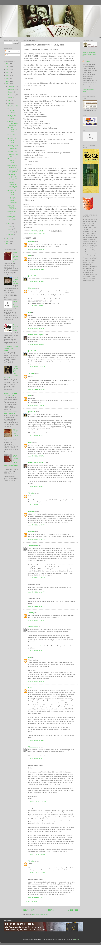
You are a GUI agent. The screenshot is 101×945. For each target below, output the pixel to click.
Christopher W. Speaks (36, 335)
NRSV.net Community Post (15, 304)
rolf (29, 255)
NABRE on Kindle (11, 135)
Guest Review (33, 234)
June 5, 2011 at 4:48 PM (36, 456)
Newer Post (28, 910)
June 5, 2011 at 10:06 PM (36, 525)
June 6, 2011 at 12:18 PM (36, 592)
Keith (30, 442)
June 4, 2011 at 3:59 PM (36, 328)
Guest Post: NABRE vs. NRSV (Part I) (10, 394)
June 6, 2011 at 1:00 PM (36, 620)
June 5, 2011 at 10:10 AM (36, 366)
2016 (8, 69)
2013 (8, 78)
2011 (8, 84)
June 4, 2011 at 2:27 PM (36, 306)
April (9, 226)
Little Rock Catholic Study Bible (12, 206)
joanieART (32, 276)
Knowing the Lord (11, 212)
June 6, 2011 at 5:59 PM (36, 740)
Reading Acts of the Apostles (12, 171)
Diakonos (31, 241)
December (11, 86)
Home (51, 910)
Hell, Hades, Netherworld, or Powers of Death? (12, 177)
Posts (8, 51)
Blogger (76, 939)
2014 (8, 75)
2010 (8, 238)
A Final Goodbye (9, 413)
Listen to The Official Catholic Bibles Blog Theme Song (89, 54)
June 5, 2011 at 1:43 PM (36, 405)
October (10, 92)
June (9, 103)
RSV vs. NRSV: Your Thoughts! (15, 433)
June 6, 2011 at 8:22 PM (36, 758)
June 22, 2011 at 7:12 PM (36, 872)
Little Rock (41, 234)
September (11, 95)
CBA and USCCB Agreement (11, 110)
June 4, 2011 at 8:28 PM (36, 344)
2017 (8, 67)
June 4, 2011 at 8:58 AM (36, 269)
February (11, 232)
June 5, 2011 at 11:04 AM (36, 389)
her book (41, 646)
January (10, 234)
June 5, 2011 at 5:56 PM (36, 505)
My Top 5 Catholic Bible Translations (15, 257)
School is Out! (12, 151)
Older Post (73, 910)
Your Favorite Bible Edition (15, 327)
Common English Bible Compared (12, 123)
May (9, 223)
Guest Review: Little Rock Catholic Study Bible (12, 199)
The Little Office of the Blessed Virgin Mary (12, 146)
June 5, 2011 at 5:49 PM (36, 486)
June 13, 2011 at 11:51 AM (37, 801)
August (10, 98)
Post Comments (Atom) (40, 914)
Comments (9, 55)
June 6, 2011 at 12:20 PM (36, 606)
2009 (8, 241)
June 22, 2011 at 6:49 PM (36, 854)
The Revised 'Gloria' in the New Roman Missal (11, 348)
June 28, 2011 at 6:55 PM (36, 897)
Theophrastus (33, 545)
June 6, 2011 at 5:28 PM (36, 681)
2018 (8, 64)
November (11, 89)
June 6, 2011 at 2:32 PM (36, 651)
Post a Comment (31, 901)
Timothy (31, 373)
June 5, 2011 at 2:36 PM (36, 436)
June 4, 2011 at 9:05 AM (36, 281)
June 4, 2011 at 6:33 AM (36, 249)
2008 (8, 244)
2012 (8, 81)
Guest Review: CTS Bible (12, 166)
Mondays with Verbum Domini (12, 116)
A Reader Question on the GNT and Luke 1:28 (12, 185)
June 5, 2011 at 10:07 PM (36, 539)
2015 (8, 72)
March (10, 229)
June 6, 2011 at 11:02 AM (36, 578)
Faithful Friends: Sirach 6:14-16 (15, 280)
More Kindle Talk (12, 106)
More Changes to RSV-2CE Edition (12, 129)
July (9, 100)
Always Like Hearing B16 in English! (12, 217)
